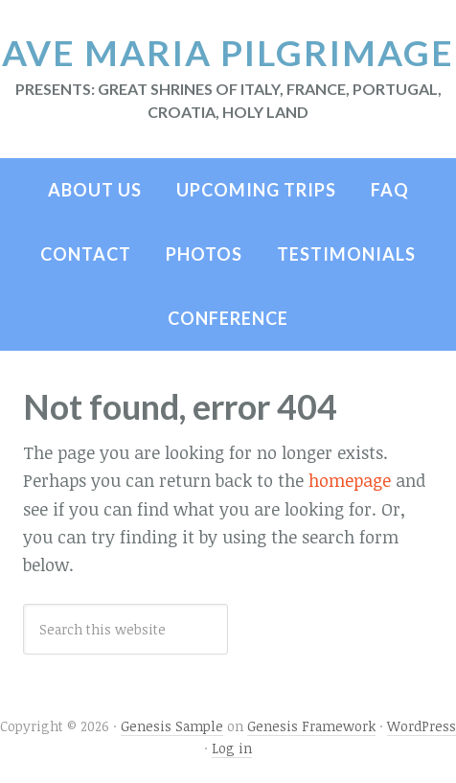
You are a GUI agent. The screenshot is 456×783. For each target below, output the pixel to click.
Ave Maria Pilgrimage (228, 52)
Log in (232, 748)
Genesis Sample (172, 726)
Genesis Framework (311, 726)
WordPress (421, 726)
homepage (349, 480)
